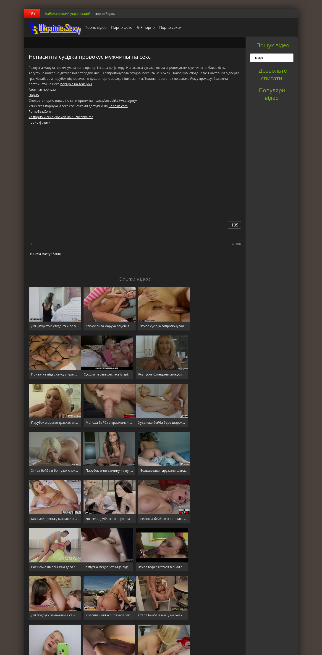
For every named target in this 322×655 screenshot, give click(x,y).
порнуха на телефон (76, 84)
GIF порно (145, 27)
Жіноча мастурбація (45, 254)
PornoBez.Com (40, 111)
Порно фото (120, 27)
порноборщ (52, 27)
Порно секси (169, 27)
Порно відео (94, 27)
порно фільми (40, 122)
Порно (34, 95)
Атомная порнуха (42, 89)
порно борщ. (105, 13)
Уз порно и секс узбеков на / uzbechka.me (61, 117)
